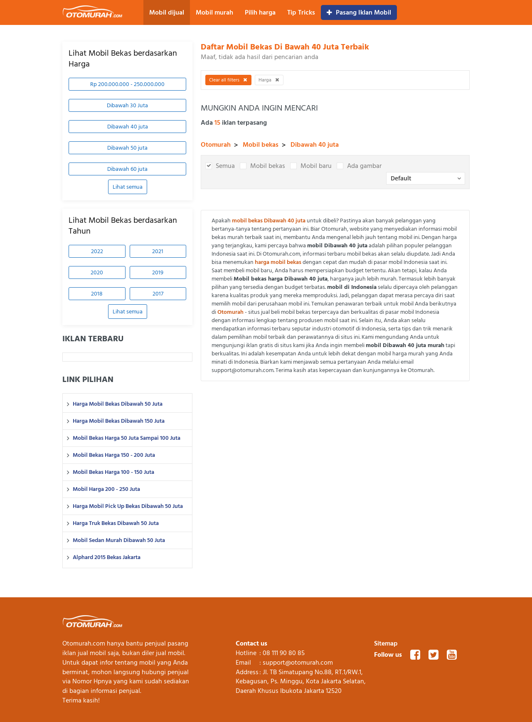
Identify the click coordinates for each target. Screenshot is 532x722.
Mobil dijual (166, 12)
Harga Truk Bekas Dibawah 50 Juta (116, 523)
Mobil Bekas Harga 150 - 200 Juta (114, 455)
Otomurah (216, 144)
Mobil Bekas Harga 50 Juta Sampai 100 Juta (126, 438)
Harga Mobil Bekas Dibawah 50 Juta (118, 404)
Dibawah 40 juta (127, 126)
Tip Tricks (301, 12)
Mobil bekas (260, 144)
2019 (157, 272)
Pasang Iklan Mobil (359, 12)
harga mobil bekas (278, 262)
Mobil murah (214, 12)
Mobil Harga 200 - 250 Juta (106, 489)
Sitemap (386, 643)
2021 (157, 251)
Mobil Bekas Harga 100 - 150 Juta (113, 472)
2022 (97, 251)
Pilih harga (260, 12)
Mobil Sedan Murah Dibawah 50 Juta (119, 540)
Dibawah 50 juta (127, 148)
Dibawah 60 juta (127, 169)
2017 (158, 293)
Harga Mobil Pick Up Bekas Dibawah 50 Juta (128, 506)
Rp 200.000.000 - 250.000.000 (127, 84)
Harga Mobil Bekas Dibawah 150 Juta (119, 421)
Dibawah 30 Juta (127, 105)
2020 (97, 272)
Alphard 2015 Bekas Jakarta (106, 557)
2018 (97, 293)
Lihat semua (128, 187)
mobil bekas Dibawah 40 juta (268, 220)
